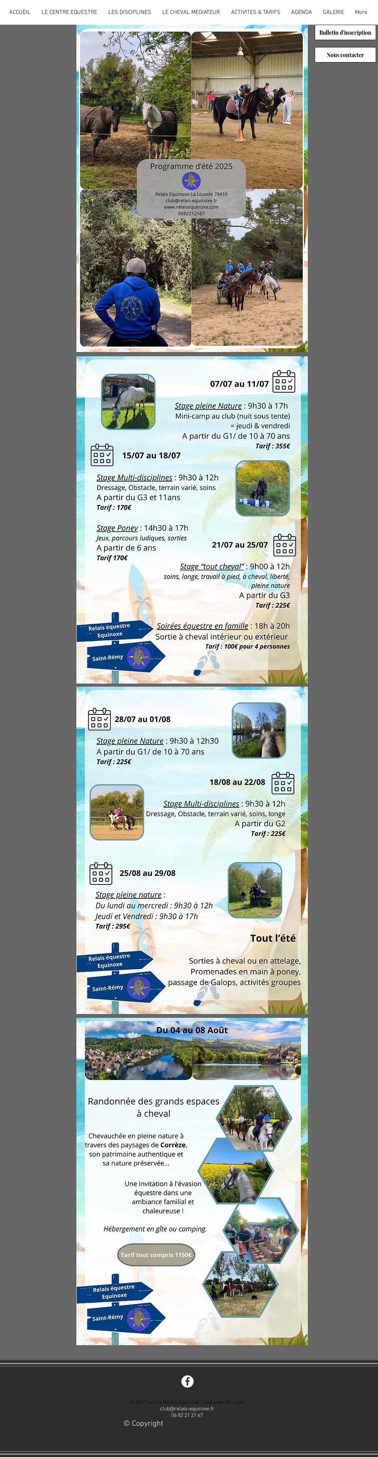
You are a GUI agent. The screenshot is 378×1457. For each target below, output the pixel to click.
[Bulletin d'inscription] (345, 32)
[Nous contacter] (345, 54)
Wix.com (234, 1402)
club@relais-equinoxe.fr (187, 1409)
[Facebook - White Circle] (187, 1381)
